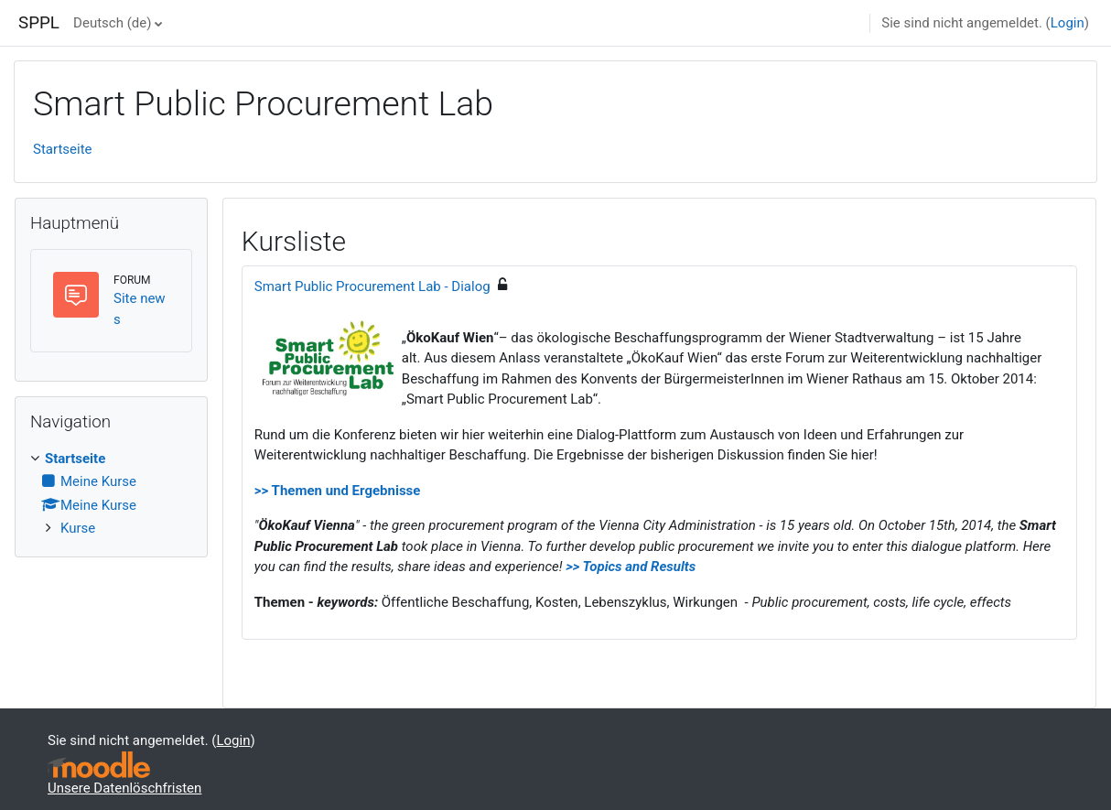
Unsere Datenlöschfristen (124, 788)
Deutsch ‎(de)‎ (112, 23)
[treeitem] (111, 493)
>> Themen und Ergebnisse (337, 490)
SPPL (38, 23)
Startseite (62, 149)
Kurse (77, 528)
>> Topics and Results (631, 566)
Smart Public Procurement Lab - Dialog (372, 286)
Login (1067, 23)
